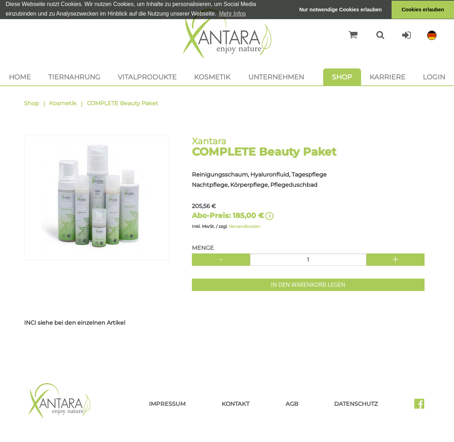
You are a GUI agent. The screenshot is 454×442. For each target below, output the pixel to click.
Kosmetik (212, 77)
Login (434, 77)
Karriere (387, 77)
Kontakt (235, 404)
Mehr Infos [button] (232, 14)
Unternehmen (276, 77)
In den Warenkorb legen (308, 285)
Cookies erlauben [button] (423, 9)
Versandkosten (244, 226)
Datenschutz (356, 404)
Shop (342, 77)
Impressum (167, 404)
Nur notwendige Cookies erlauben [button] (340, 9)
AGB (292, 404)
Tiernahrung (74, 77)
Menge (203, 248)
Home (20, 77)
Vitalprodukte (147, 77)
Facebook (422, 406)
